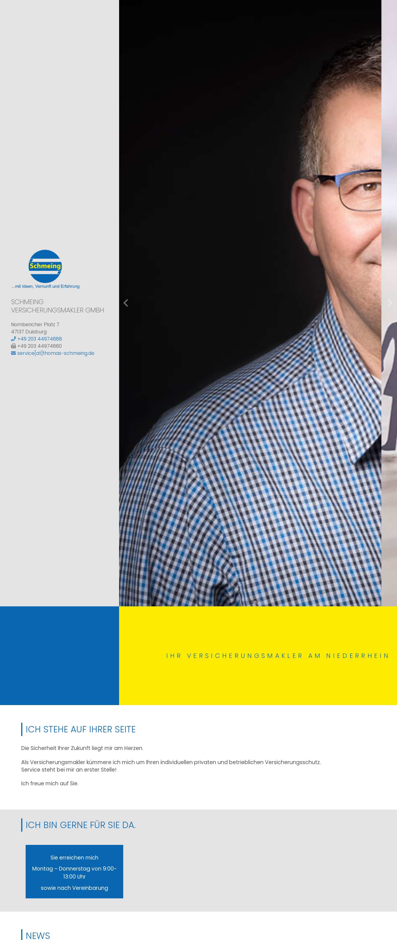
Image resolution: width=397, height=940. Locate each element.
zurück (126, 303)
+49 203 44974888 (39, 339)
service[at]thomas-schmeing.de (55, 353)
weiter (389, 303)
